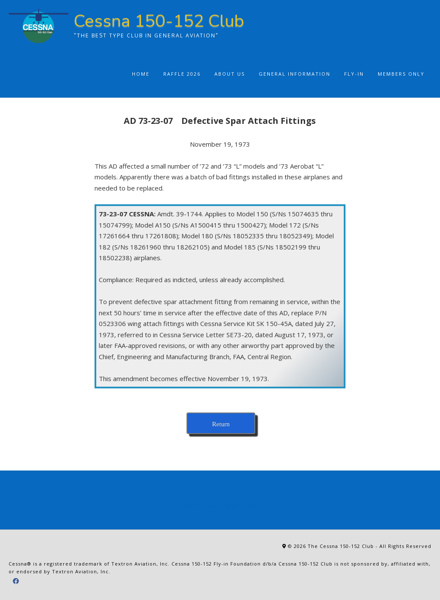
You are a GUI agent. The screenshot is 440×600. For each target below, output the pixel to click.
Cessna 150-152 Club (159, 21)
